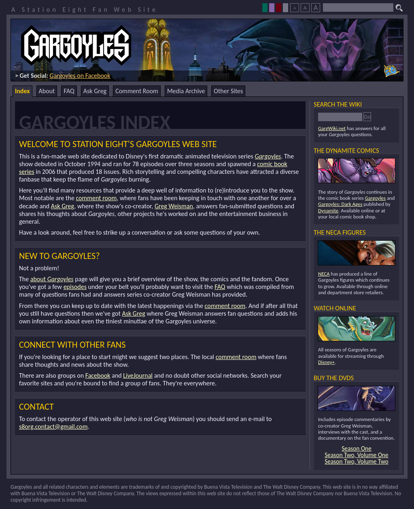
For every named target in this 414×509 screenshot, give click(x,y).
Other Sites (228, 91)
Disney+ (326, 362)
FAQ (69, 91)
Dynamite (328, 210)
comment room (96, 198)
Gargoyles (268, 156)
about (52, 279)
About (47, 91)
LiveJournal (138, 375)
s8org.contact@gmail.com (53, 426)
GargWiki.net (332, 128)
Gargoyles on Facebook (80, 75)
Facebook (97, 375)
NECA (324, 274)
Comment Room (136, 91)
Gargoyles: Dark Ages (340, 204)
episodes (75, 287)
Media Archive (186, 91)
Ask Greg (94, 91)
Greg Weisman (174, 206)
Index (22, 91)
